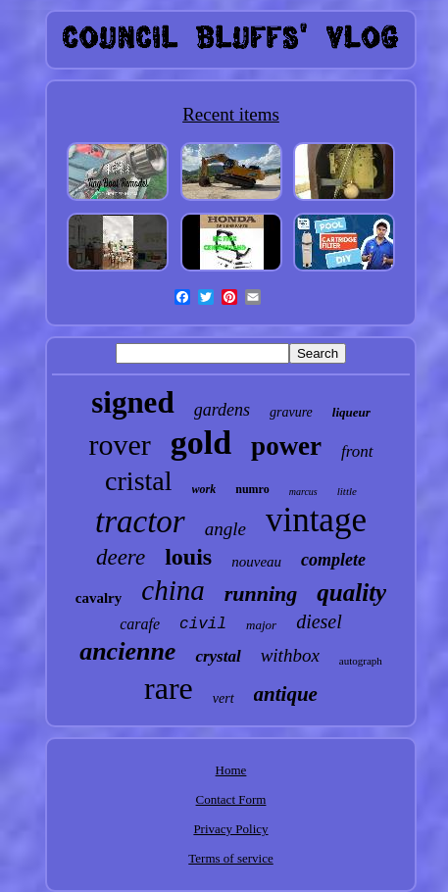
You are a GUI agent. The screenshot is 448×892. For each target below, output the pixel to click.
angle (225, 529)
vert (223, 698)
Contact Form (231, 799)
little (347, 491)
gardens (222, 410)
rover (119, 444)
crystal (217, 656)
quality (351, 592)
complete (333, 560)
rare (168, 688)
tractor (140, 521)
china (172, 590)
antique (286, 694)
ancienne (127, 651)
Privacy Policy (230, 828)
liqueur (351, 412)
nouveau (256, 562)
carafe (140, 624)
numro (252, 489)
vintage (316, 520)
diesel (319, 621)
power (286, 446)
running (261, 593)
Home (231, 770)
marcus (303, 491)
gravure (291, 412)
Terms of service (230, 858)
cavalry (98, 598)
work (204, 489)
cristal (138, 481)
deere (120, 557)
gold (201, 442)
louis (188, 557)
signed (132, 402)
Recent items (230, 114)
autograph (360, 661)
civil (202, 624)
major (261, 625)
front (357, 451)
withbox (290, 655)
